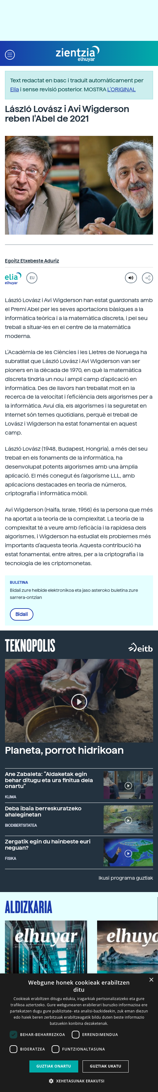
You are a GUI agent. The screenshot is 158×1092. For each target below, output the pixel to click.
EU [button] (32, 278)
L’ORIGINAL (121, 89)
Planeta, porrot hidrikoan (64, 750)
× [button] (151, 980)
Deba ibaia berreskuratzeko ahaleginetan (43, 811)
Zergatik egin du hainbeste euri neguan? (48, 844)
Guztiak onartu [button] (53, 1066)
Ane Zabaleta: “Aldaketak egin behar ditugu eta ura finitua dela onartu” (49, 780)
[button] (10, 54)
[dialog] (79, 1032)
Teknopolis (30, 645)
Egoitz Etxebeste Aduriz (32, 261)
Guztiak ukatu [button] (106, 1066)
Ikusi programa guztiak (126, 878)
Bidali (21, 614)
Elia (14, 89)
